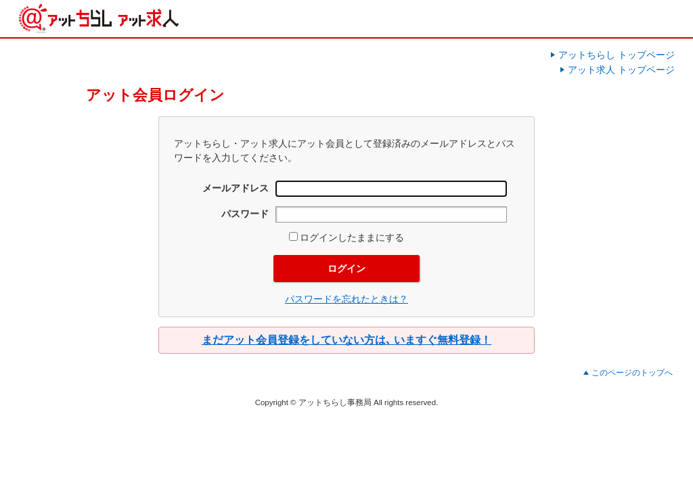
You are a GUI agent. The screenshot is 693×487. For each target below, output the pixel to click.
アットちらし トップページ (616, 54)
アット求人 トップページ (621, 69)
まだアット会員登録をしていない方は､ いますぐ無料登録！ (346, 340)
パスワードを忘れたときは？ (346, 299)
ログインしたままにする (346, 237)
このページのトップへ (632, 373)
